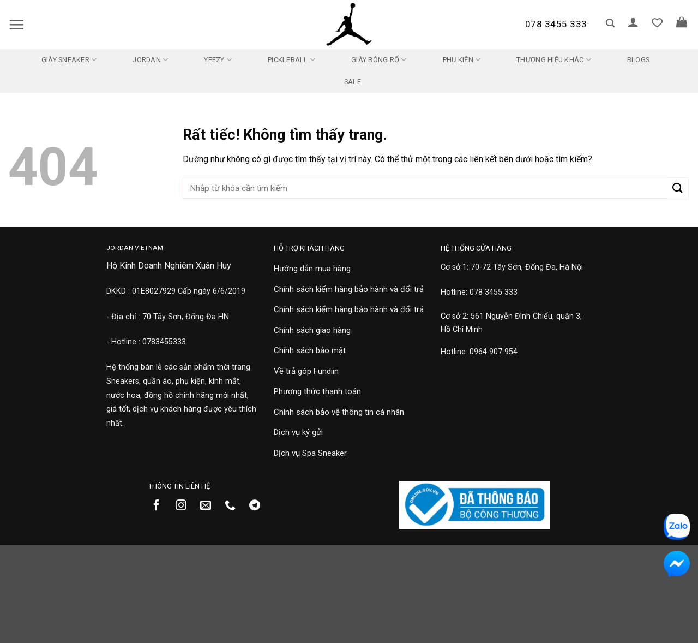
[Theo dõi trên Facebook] (160, 506)
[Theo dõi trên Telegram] (258, 506)
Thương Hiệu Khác (553, 60)
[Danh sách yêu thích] (657, 22)
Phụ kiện (462, 60)
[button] (16, 24)
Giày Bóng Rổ (379, 60)
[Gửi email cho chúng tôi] (209, 506)
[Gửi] (678, 188)
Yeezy (218, 60)
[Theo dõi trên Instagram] (185, 506)
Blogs (638, 60)
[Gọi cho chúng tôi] (234, 506)
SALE (352, 82)
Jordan (150, 60)
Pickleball (291, 60)
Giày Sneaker (69, 60)
